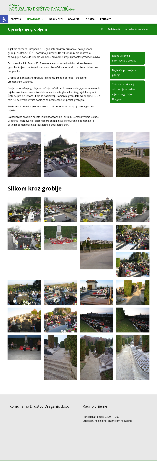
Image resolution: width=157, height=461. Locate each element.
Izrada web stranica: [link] (73, 457)
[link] (4, 19)
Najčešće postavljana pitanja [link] (124, 73)
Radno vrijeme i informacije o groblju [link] (124, 58)
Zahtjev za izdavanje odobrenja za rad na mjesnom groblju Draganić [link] (123, 92)
